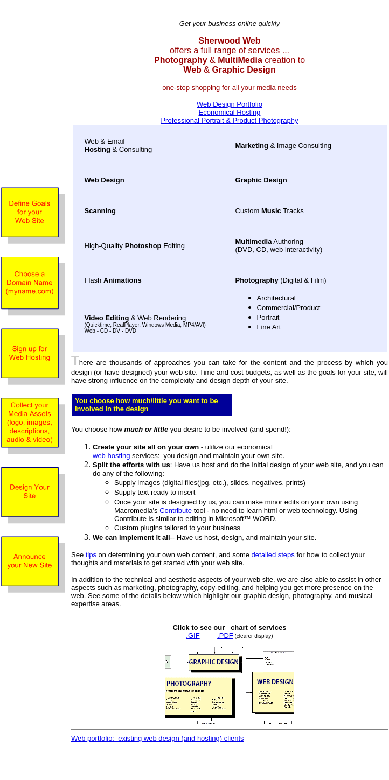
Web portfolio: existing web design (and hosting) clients (157, 738)
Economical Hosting (230, 112)
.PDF (225, 635)
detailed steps (273, 555)
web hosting (111, 456)
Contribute (175, 511)
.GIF (192, 635)
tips (91, 555)
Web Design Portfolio (229, 104)
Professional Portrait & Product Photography (229, 120)
